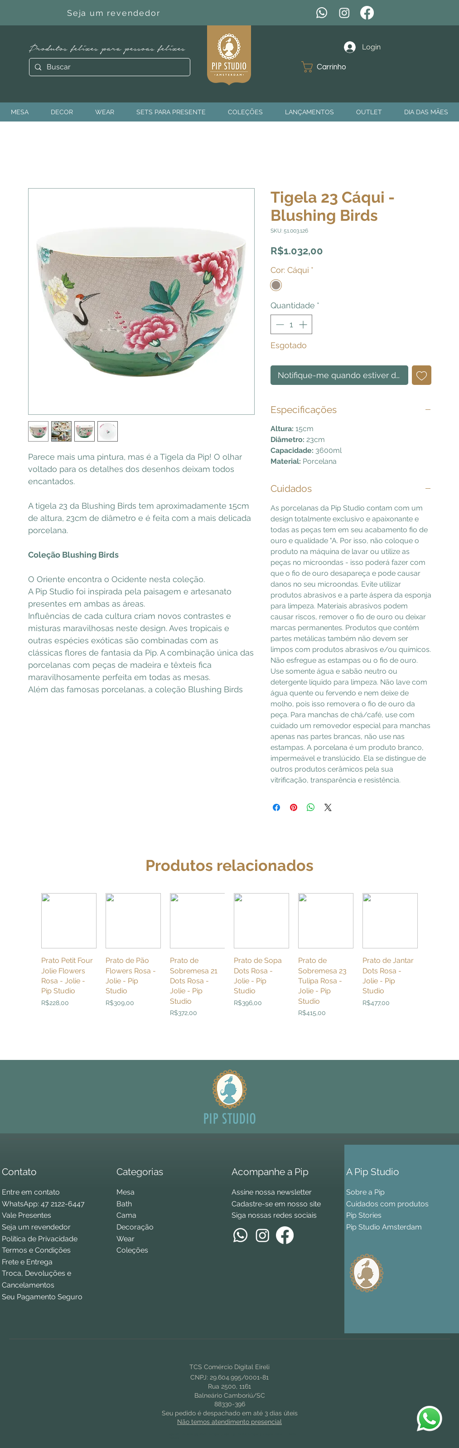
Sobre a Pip (365, 1192)
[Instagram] (344, 12)
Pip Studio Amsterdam (384, 1227)
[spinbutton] (291, 324)
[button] (330, 67)
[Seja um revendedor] (114, 13)
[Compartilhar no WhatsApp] (310, 807)
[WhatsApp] (322, 12)
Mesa (125, 1192)
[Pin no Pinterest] (293, 807)
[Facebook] (367, 12)
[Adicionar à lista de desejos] (421, 375)
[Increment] (304, 324)
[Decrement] (279, 324)
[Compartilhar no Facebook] (276, 807)
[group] (229, 973)
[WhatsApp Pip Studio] (429, 1418)
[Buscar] (109, 67)
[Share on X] (328, 807)
